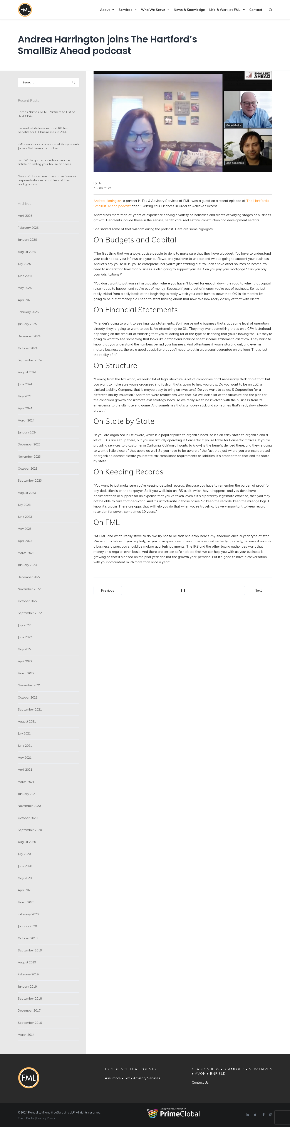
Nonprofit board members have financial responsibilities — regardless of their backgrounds (47, 180)
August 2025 (27, 252)
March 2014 (26, 1035)
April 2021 (25, 770)
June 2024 (25, 384)
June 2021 (25, 746)
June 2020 (25, 866)
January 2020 (27, 926)
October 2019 (27, 938)
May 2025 (25, 288)
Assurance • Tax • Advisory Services (132, 1078)
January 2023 (27, 565)
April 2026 (25, 216)
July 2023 (24, 505)
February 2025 (28, 312)
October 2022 (27, 601)
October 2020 (27, 818)
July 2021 (24, 733)
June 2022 (25, 637)
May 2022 (25, 649)
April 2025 (25, 300)
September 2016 (30, 1023)
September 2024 (30, 360)
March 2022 (26, 673)
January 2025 (27, 324)
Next (258, 590)
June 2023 (25, 517)
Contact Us (200, 1082)
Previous (107, 590)
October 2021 (27, 697)
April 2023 (25, 541)
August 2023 (27, 493)
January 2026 (27, 240)
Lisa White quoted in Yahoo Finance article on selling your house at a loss (44, 162)
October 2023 (27, 468)
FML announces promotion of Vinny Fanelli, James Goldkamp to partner (48, 146)
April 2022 (25, 661)
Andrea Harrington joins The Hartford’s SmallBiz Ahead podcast (107, 45)
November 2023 (29, 457)
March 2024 (26, 420)
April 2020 (25, 890)
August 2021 (27, 721)
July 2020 (24, 854)
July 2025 (24, 264)
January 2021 (27, 794)
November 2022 (29, 589)
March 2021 (26, 782)
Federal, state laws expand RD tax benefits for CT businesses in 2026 (43, 130)
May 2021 (25, 758)
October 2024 (27, 348)
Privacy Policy (45, 1118)
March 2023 (26, 553)
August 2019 (27, 962)
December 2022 (29, 577)
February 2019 (28, 974)
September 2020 (30, 830)
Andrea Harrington (108, 201)
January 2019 (27, 986)
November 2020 (29, 806)
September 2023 (30, 480)
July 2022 (24, 625)
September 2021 (30, 709)
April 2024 (25, 408)
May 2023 (25, 529)
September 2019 (30, 950)
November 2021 (29, 685)
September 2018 (30, 998)
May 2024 (25, 396)
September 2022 (30, 613)
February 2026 (28, 228)
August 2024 (27, 372)
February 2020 (28, 914)
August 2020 (27, 842)
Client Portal (26, 1118)
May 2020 (25, 878)
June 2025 (25, 276)
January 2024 (27, 432)
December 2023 (29, 444)
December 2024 (29, 336)
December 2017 (29, 1010)
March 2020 (26, 902)
